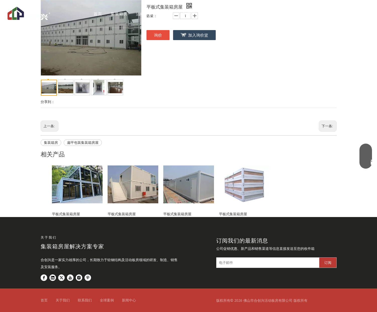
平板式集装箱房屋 (66, 214)
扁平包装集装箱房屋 (83, 142)
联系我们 (279, 14)
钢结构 (167, 14)
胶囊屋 (189, 14)
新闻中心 (129, 300)
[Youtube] (70, 277)
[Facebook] (44, 277)
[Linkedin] (52, 277)
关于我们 (237, 14)
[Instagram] (79, 277)
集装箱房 (119, 14)
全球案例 (212, 14)
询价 (158, 35)
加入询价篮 (198, 35)
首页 (98, 14)
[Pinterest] (88, 277)
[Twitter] (61, 277)
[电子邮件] (266, 263)
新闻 (259, 14)
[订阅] (328, 262)
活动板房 (144, 14)
